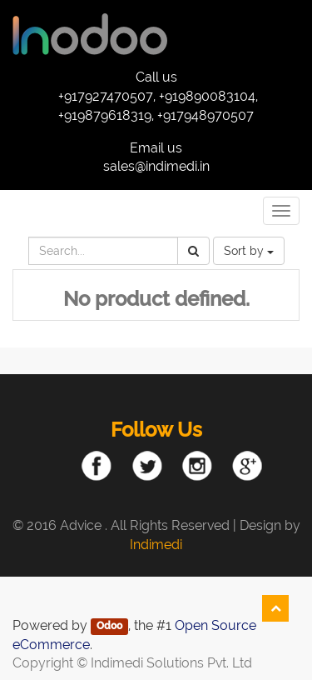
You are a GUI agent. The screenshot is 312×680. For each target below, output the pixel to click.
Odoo (109, 626)
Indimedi (156, 544)
